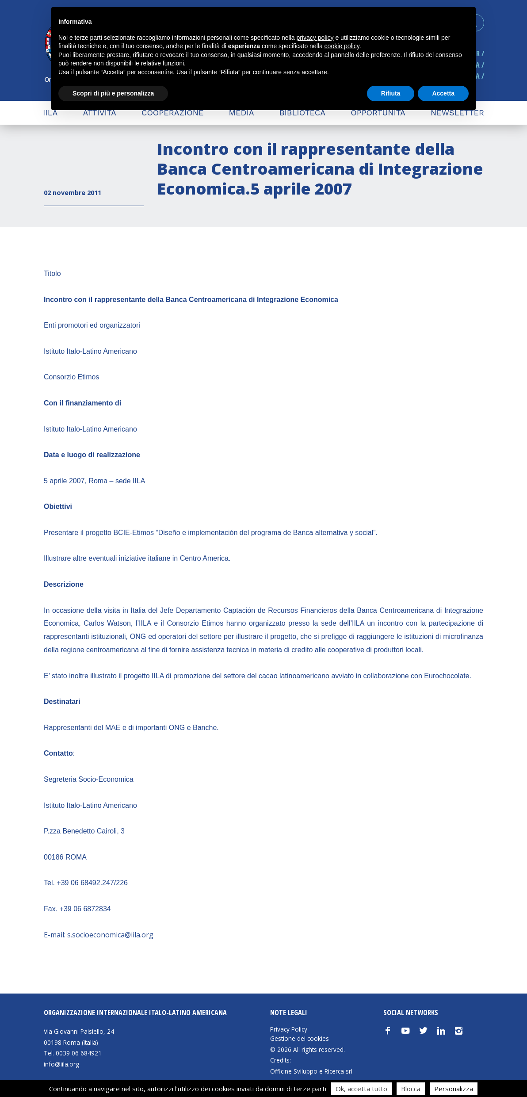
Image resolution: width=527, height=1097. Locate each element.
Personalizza (453, 1088)
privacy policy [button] (315, 37)
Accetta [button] (443, 93)
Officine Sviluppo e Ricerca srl (311, 1071)
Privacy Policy (288, 1029)
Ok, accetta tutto (361, 1088)
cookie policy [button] (342, 46)
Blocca (410, 1088)
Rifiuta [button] (391, 93)
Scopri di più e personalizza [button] (113, 93)
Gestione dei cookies (299, 1039)
